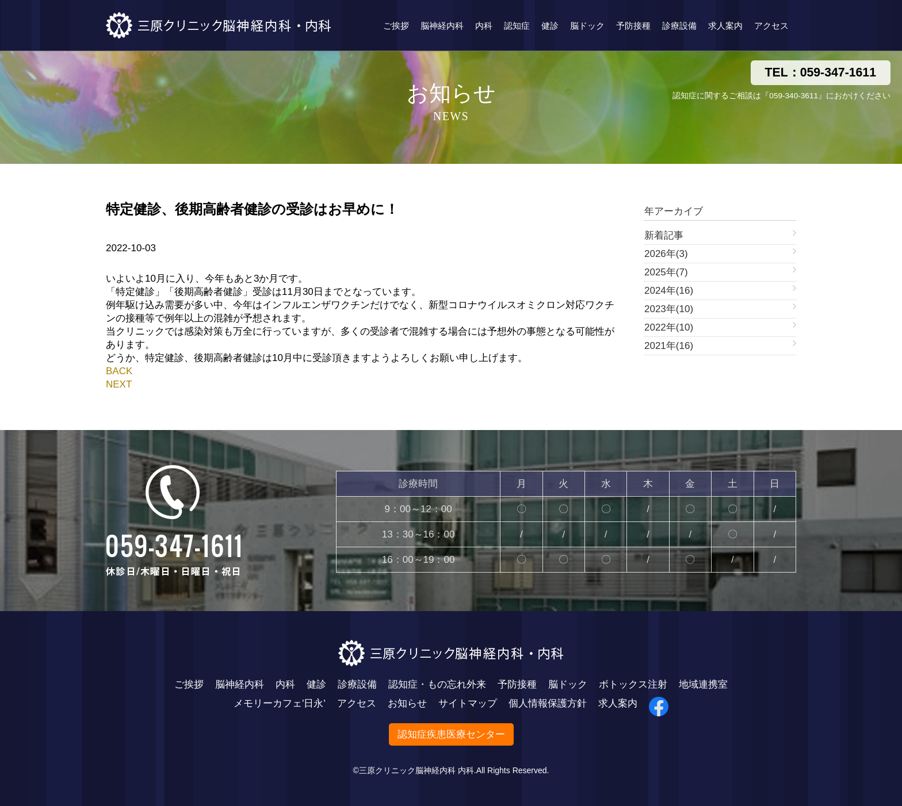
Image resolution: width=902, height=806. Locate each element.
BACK (119, 371)
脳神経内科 (442, 25)
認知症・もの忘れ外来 (437, 684)
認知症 (517, 25)
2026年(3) (666, 253)
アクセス (771, 25)
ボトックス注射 (633, 684)
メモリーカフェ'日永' (280, 703)
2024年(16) (668, 290)
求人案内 (725, 25)
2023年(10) (668, 309)
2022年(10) (668, 327)
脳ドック (587, 25)
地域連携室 (703, 684)
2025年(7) (666, 272)
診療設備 (679, 25)
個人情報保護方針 (548, 703)
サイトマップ (467, 703)
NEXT (119, 384)
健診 (550, 25)
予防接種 (633, 25)
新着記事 (663, 235)
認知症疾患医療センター (451, 734)
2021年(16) (668, 345)
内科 (483, 25)
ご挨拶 (396, 25)
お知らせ (407, 703)
